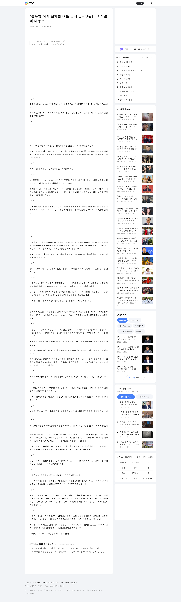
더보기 (135, 377)
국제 (147, 467)
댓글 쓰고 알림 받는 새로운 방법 (135, 49)
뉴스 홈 (123, 462)
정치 (135, 467)
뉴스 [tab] (138, 457)
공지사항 (59, 582)
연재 (135, 478)
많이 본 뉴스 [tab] (126, 397)
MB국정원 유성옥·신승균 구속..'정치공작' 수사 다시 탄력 (50, 551)
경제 (123, 467)
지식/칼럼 (123, 478)
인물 (147, 473)
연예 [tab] (144, 457)
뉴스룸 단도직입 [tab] (125, 331)
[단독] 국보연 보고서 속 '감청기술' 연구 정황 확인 (89, 551)
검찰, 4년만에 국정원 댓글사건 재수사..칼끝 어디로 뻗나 (89, 548)
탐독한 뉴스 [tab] (144, 397)
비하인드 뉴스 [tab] (124, 326)
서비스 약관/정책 (71, 582)
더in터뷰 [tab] (122, 320)
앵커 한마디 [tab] (135, 320)
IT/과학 (135, 473)
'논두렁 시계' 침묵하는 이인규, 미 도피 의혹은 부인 (50, 548)
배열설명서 (147, 478)
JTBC (31, 3)
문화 (123, 473)
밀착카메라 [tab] (139, 326)
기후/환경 (135, 462)
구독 (140, 3)
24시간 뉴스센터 (48, 582)
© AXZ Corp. (29, 594)
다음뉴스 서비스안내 (32, 582)
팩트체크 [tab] (139, 331)
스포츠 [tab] (150, 457)
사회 (147, 462)
